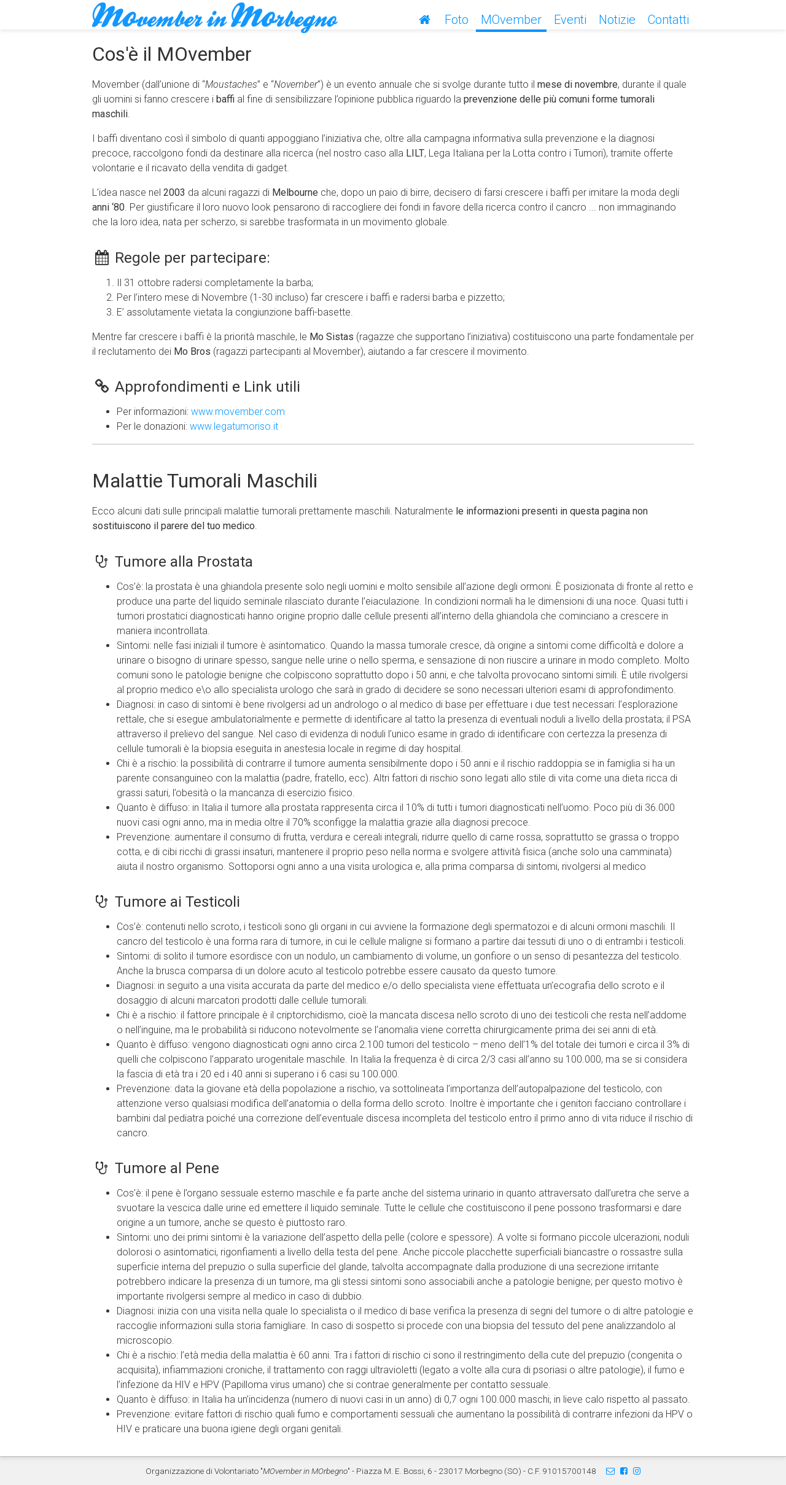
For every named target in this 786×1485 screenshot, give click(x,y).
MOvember (511, 19)
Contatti (668, 19)
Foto (457, 19)
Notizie (617, 19)
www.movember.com (238, 411)
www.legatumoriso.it (234, 426)
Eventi (570, 19)
